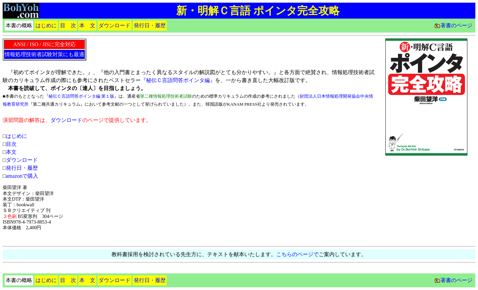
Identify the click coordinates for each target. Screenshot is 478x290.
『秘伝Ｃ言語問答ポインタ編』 (178, 80)
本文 (11, 152)
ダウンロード (66, 120)
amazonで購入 (22, 176)
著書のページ (456, 25)
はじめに (16, 136)
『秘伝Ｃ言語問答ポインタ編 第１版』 (81, 96)
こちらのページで (297, 254)
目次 (11, 144)
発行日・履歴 (22, 168)
